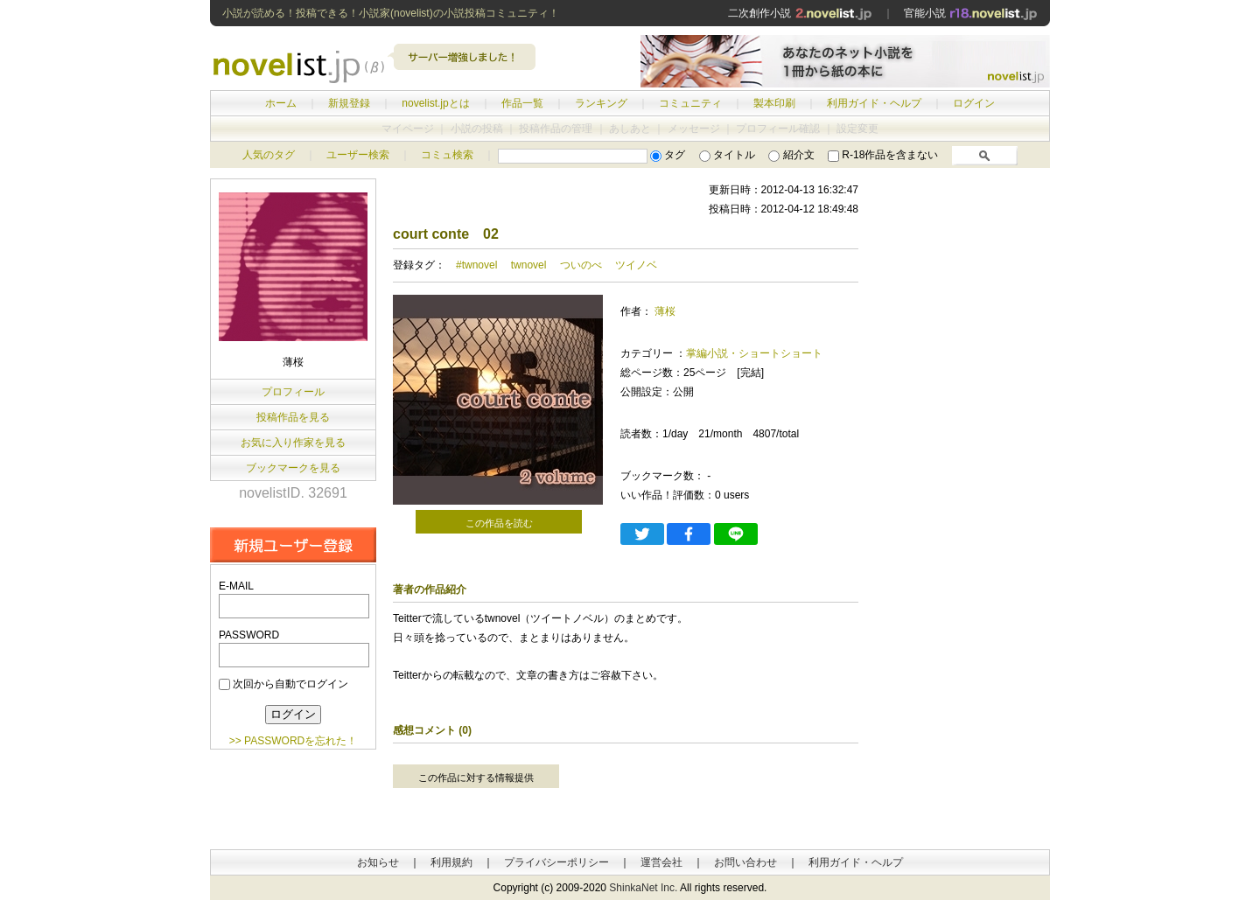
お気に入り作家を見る (293, 442)
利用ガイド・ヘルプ (874, 103)
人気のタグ (268, 155)
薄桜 (665, 311)
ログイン (974, 103)
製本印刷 (774, 103)
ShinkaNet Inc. (643, 888)
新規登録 (349, 103)
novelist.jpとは (435, 103)
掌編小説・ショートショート (754, 353)
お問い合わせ (745, 862)
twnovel (529, 265)
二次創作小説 (800, 13)
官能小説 (971, 13)
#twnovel (476, 265)
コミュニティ (690, 103)
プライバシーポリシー (556, 862)
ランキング (601, 103)
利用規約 (451, 862)
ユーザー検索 (357, 155)
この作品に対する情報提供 (476, 777)
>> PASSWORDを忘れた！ (293, 741)
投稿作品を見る (293, 417)
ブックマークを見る (293, 468)
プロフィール (293, 392)
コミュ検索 (447, 155)
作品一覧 (522, 103)
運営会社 (661, 862)
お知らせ (378, 862)
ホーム (281, 103)
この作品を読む (499, 523)
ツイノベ (636, 265)
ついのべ (581, 265)
